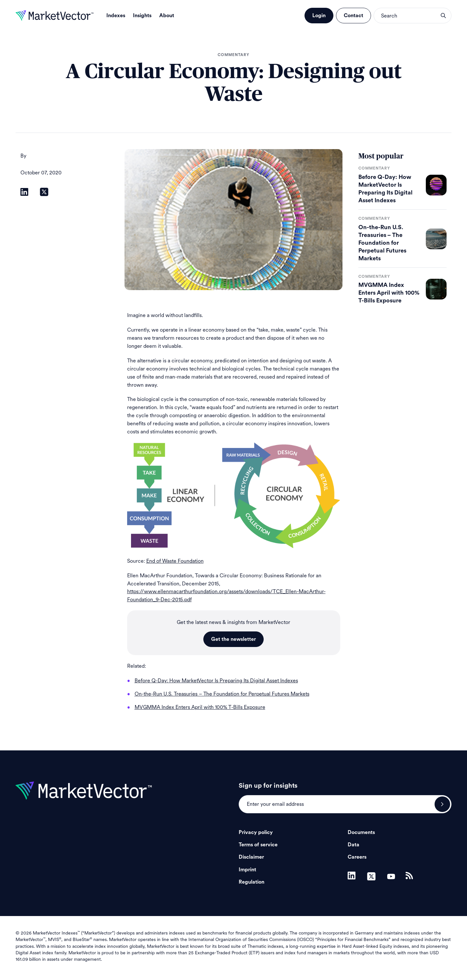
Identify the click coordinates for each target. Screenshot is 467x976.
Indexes (115, 15)
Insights (142, 15)
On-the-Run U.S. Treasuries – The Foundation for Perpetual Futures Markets (382, 242)
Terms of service (258, 844)
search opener (443, 15)
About (166, 15)
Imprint (247, 869)
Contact (353, 15)
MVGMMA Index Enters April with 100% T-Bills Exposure (388, 292)
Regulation (251, 882)
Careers (357, 857)
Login (319, 15)
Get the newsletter (233, 639)
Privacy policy (256, 832)
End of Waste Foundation (175, 561)
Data (353, 844)
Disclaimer (251, 857)
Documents (361, 832)
